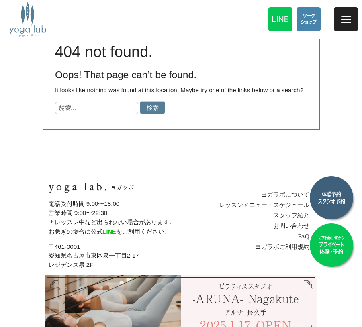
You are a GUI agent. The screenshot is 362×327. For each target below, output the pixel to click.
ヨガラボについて (290, 194)
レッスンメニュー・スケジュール (268, 205)
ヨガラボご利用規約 (287, 246)
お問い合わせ (296, 225)
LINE (110, 231)
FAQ (307, 236)
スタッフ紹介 (296, 215)
